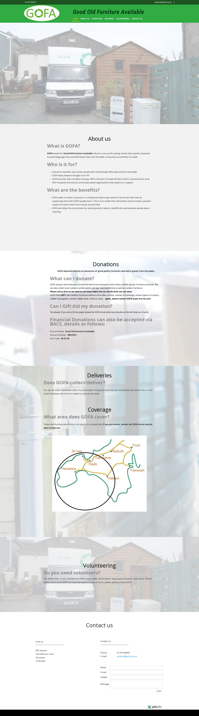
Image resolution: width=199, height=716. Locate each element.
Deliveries (109, 18)
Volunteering (122, 18)
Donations (97, 18)
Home (75, 18)
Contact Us (137, 18)
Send (159, 691)
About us (85, 18)
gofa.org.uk (42, 705)
